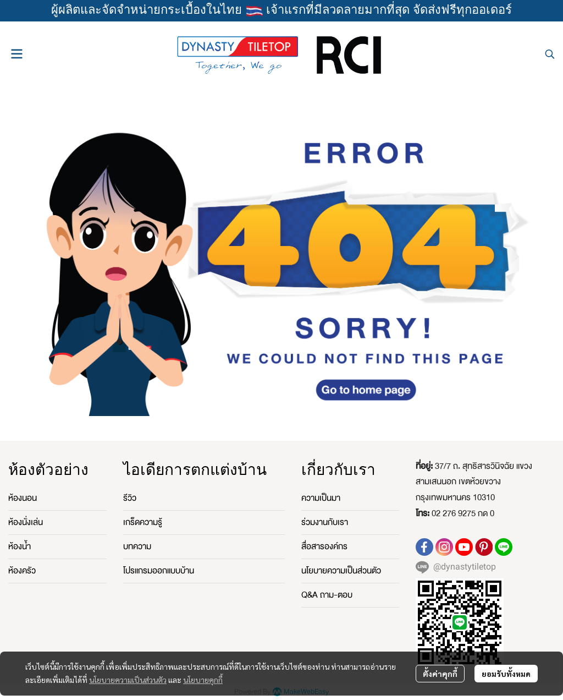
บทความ (137, 546)
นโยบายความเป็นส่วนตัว (128, 680)
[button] (550, 54)
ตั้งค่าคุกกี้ (440, 674)
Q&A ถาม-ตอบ (326, 595)
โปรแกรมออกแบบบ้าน (158, 571)
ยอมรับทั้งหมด (506, 674)
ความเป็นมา (320, 498)
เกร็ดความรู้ (142, 522)
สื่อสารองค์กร (324, 546)
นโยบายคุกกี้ (203, 680)
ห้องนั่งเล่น (25, 522)
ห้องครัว (22, 571)
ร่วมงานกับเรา (324, 522)
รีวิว (129, 498)
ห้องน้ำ (19, 546)
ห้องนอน (22, 498)
